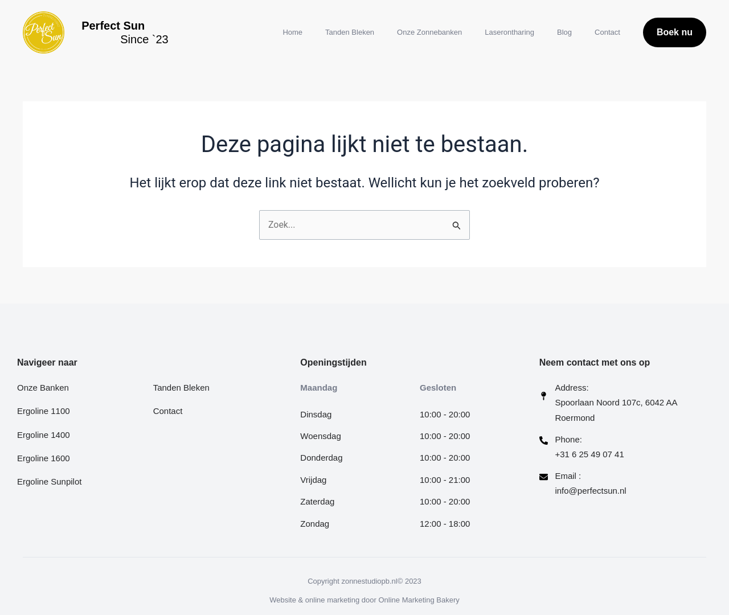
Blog (564, 32)
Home (292, 32)
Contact (607, 32)
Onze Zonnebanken (429, 32)
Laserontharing (509, 32)
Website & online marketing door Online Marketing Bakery (364, 600)
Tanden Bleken (349, 32)
